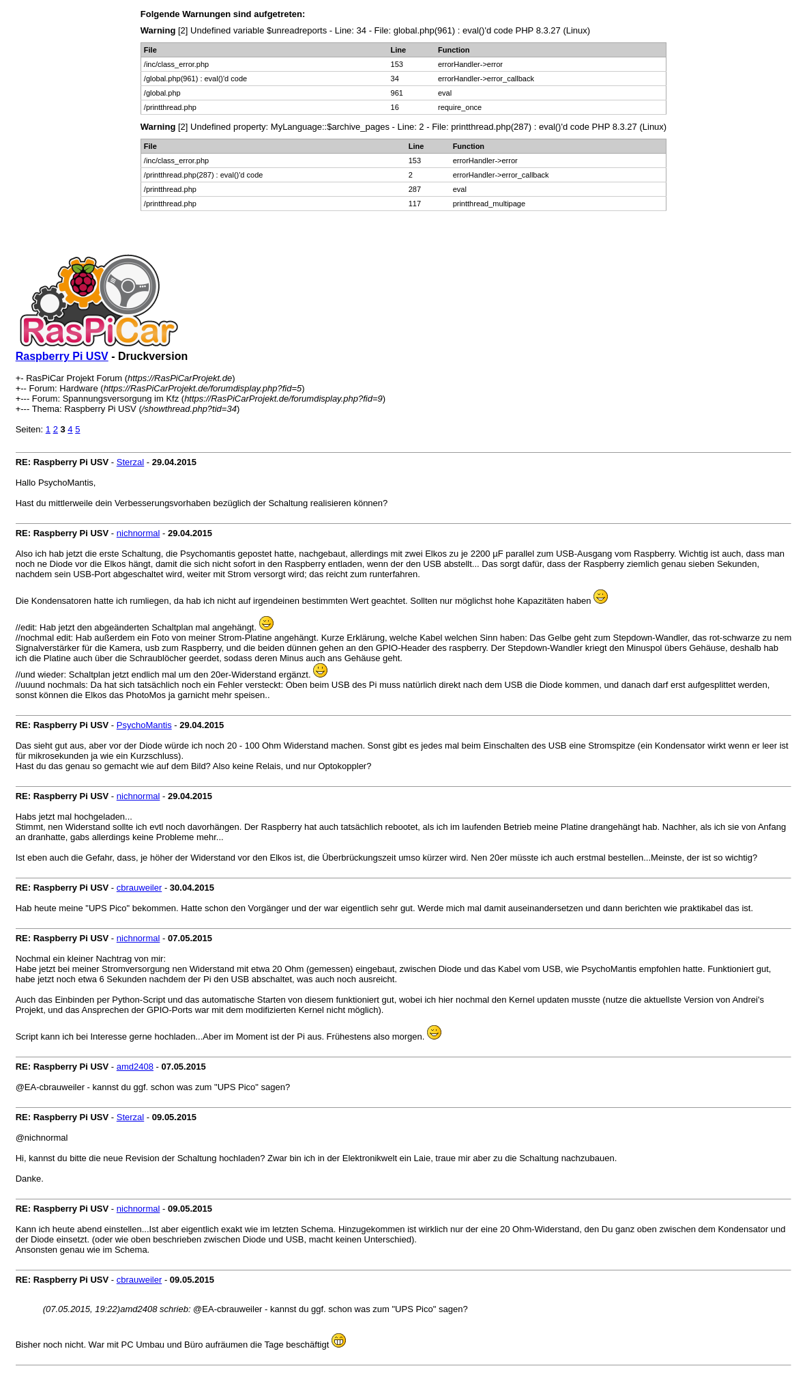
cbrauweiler (139, 887)
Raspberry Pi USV (62, 356)
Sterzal (130, 462)
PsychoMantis (144, 725)
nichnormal (138, 533)
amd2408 (135, 1066)
